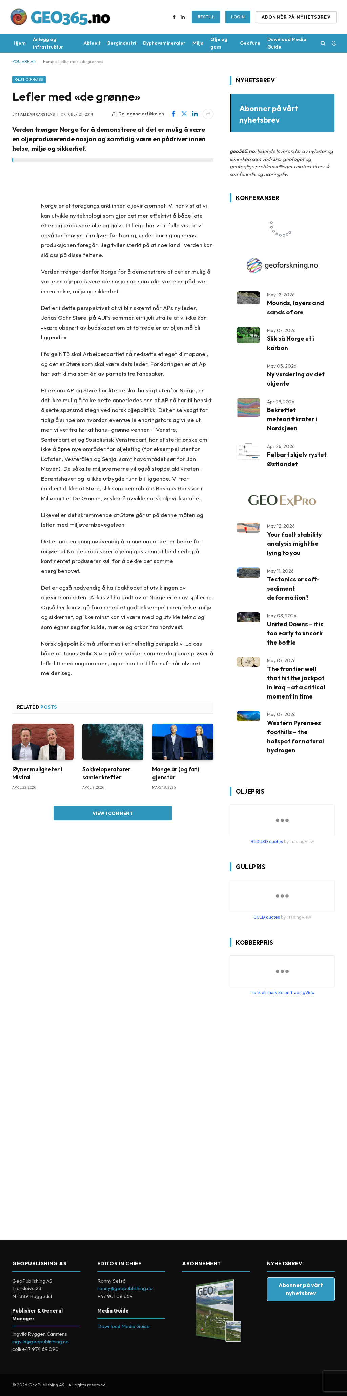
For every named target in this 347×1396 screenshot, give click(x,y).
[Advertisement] (280, 1115)
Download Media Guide (286, 43)
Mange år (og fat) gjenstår (175, 773)
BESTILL (206, 16)
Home (48, 61)
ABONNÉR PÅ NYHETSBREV (296, 17)
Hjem (20, 43)
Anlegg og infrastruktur (48, 43)
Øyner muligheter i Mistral (37, 773)
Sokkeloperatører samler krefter (106, 773)
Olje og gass (218, 43)
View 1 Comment (113, 813)
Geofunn (250, 43)
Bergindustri (121, 43)
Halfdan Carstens (36, 114)
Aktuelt (92, 43)
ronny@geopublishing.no (125, 1288)
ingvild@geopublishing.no (40, 1341)
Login (238, 16)
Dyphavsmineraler (164, 43)
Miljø (198, 43)
